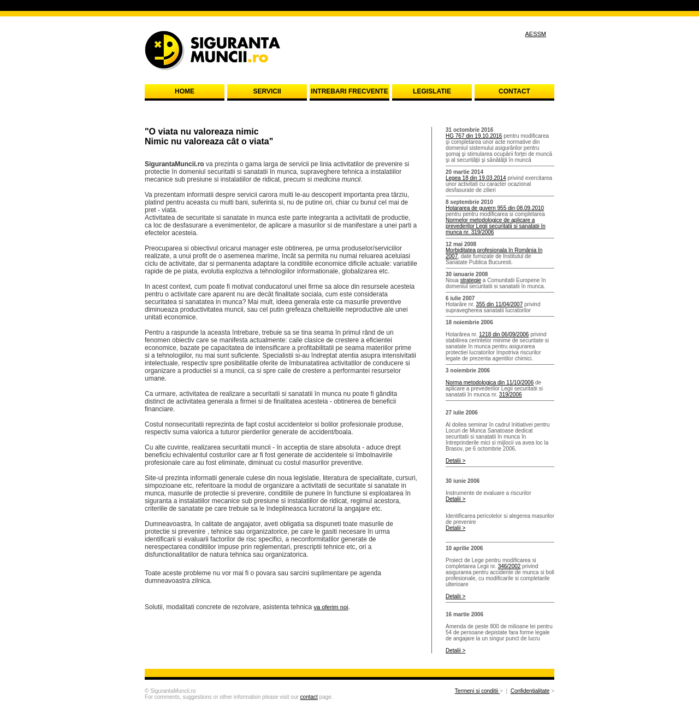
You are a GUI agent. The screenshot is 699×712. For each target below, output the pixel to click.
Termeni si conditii (477, 691)
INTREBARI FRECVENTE (349, 91)
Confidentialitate (530, 691)
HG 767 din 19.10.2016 (474, 136)
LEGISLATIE (432, 91)
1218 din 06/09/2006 (504, 334)
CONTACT (514, 91)
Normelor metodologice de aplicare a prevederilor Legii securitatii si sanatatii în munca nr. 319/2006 (496, 226)
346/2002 (509, 566)
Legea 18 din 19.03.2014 (476, 178)
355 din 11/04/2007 (499, 304)
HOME (184, 91)
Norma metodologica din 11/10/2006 (490, 383)
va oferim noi (331, 607)
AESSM (535, 34)
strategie (470, 280)
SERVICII (267, 91)
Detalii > (455, 461)
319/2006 (510, 395)
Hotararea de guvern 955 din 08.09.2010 (495, 208)
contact (309, 697)
